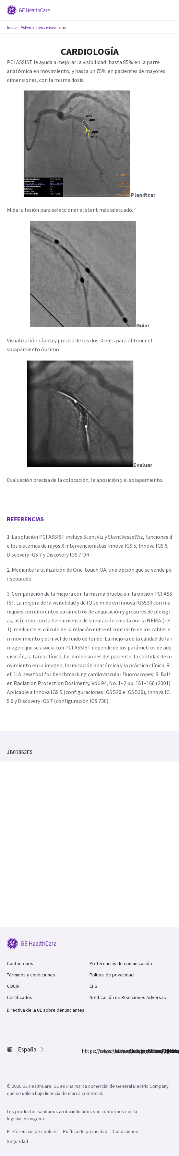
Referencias (25, 519)
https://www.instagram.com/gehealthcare (102, 1050)
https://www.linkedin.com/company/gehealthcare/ (135, 1050)
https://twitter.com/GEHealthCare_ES (119, 1050)
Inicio (11, 27)
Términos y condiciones (31, 975)
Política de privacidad (112, 975)
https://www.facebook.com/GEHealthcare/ (86, 1050)
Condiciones (125, 1131)
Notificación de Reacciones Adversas (128, 997)
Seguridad (17, 1141)
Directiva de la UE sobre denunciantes (45, 1010)
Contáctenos (20, 963)
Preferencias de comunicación (121, 963)
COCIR (13, 986)
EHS (93, 986)
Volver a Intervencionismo (43, 27)
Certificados (19, 997)
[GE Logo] (28, 9)
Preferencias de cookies (32, 1131)
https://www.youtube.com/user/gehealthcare (151, 1050)
